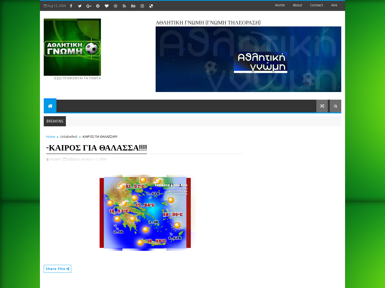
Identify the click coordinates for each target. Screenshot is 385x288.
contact (316, 5)
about (297, 5)
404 (334, 5)
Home (280, 5)
